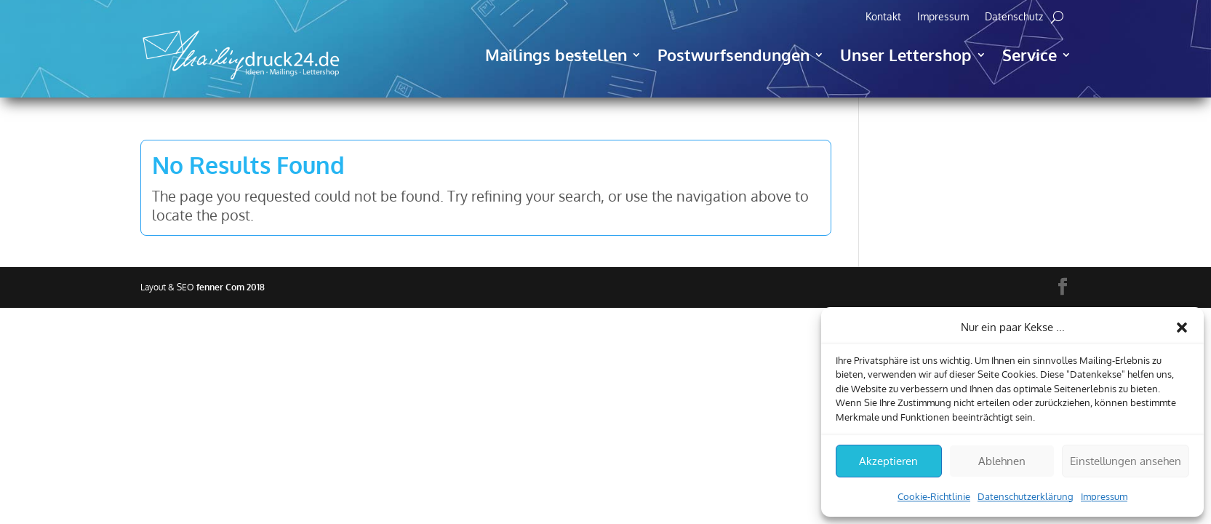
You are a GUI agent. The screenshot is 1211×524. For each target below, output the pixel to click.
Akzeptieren (888, 461)
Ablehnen (1002, 461)
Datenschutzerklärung (1026, 496)
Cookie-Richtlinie (934, 496)
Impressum (1104, 496)
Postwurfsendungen (734, 54)
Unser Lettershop (906, 54)
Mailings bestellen (556, 54)
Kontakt (883, 17)
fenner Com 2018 (230, 287)
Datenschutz (1014, 17)
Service (1029, 54)
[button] (1182, 327)
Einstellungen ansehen (1125, 461)
